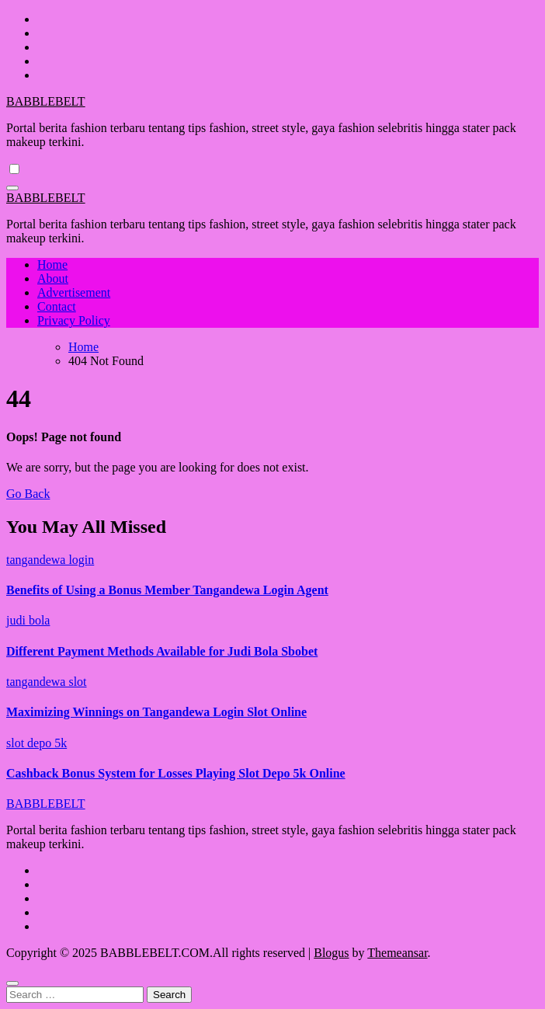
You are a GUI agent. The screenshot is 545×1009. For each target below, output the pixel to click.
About (52, 278)
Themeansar (397, 952)
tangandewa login (50, 559)
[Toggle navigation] (12, 188)
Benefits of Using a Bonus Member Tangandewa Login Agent (167, 590)
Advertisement (73, 292)
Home (52, 264)
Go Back (28, 493)
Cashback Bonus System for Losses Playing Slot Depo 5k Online (175, 773)
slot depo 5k (36, 743)
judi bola (28, 620)
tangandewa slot (46, 681)
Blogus (331, 952)
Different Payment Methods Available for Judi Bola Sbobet (162, 651)
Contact (56, 306)
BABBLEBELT (45, 101)
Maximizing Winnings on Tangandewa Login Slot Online (156, 711)
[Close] (12, 983)
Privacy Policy (73, 320)
